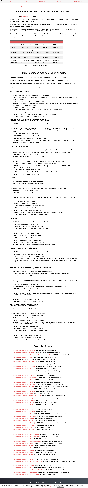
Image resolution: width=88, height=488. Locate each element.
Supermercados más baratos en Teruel (23, 357)
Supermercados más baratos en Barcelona (24, 457)
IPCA (26, 1)
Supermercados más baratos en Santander (24, 459)
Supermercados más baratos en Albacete (24, 384)
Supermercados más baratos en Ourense (24, 375)
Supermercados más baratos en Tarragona (24, 452)
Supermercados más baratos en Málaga (23, 432)
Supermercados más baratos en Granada (24, 400)
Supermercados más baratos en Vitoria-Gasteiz (25, 472)
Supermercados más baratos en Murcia (23, 371)
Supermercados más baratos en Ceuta (23, 448)
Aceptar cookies (60, 486)
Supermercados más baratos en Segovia (23, 402)
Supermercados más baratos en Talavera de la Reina (27, 395)
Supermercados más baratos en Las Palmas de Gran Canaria (29, 470)
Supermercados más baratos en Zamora (23, 368)
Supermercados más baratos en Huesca (23, 454)
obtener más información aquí (50, 486)
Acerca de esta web (49, 482)
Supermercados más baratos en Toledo (23, 418)
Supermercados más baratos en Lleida (23, 445)
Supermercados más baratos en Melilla (23, 450)
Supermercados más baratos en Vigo (23, 373)
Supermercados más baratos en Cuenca (23, 364)
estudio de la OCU (25, 16)
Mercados (59, 1)
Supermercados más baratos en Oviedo (23, 409)
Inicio (11, 1)
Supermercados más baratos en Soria (23, 420)
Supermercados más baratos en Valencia (24, 350)
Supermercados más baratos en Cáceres (23, 407)
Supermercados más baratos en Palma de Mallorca (26, 436)
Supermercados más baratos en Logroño (24, 427)
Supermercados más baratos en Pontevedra (24, 425)
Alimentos (42, 1)
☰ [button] (2, 1)
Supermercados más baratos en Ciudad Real (25, 429)
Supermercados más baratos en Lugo (23, 389)
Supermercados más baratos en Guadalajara (24, 423)
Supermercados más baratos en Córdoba (24, 361)
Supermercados (78, 1)
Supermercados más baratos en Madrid (23, 443)
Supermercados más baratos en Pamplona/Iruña (26, 474)
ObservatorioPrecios (14, 6)
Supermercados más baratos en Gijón (23, 380)
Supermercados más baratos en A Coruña (24, 411)
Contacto (57, 482)
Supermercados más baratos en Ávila (23, 414)
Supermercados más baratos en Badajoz (23, 386)
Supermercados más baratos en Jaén (23, 393)
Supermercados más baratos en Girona (23, 465)
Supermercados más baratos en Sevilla (23, 405)
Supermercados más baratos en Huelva (23, 352)
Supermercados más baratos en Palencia (24, 366)
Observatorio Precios (29, 482)
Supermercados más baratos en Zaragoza (24, 416)
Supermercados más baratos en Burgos (23, 398)
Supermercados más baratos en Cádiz (23, 439)
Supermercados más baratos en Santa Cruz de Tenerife (27, 461)
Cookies (62, 482)
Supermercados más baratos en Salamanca (24, 377)
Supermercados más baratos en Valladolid (24, 391)
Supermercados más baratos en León (23, 382)
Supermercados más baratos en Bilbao (23, 467)
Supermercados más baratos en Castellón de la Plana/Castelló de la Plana (32, 355)
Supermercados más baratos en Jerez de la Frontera (27, 441)
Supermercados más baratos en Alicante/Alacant (26, 434)
